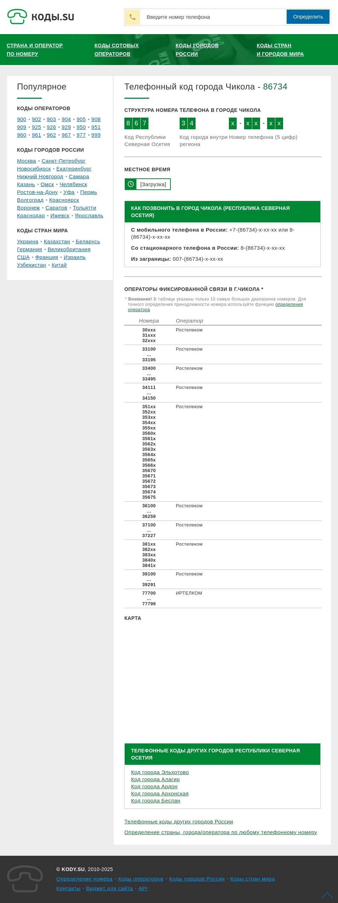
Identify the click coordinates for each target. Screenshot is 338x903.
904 (66, 119)
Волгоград (30, 200)
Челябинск (73, 184)
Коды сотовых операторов (117, 50)
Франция (46, 257)
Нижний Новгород (40, 176)
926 (51, 127)
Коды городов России (197, 50)
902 (36, 119)
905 (81, 119)
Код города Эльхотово (160, 772)
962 (51, 135)
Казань (26, 184)
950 (81, 127)
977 (81, 135)
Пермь (88, 192)
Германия (29, 249)
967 (66, 135)
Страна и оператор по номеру (35, 50)
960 (21, 135)
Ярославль (89, 215)
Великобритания (68, 249)
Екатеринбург (74, 169)
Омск (47, 184)
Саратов (56, 208)
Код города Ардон (154, 786)
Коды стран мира (252, 879)
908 (96, 119)
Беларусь (88, 241)
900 (21, 119)
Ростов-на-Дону (37, 192)
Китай (59, 265)
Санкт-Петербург (63, 161)
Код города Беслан (155, 800)
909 (21, 127)
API (143, 888)
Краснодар (31, 215)
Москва (26, 161)
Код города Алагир (155, 779)
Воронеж (28, 208)
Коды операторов (141, 879)
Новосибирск (34, 169)
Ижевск (59, 215)
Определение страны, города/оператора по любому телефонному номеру (220, 832)
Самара (79, 176)
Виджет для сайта (109, 888)
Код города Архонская (160, 793)
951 (96, 127)
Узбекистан (31, 265)
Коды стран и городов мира (280, 50)
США (23, 257)
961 (36, 135)
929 (66, 127)
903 (51, 119)
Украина (27, 241)
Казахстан (57, 241)
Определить (308, 16)
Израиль (75, 257)
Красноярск (64, 200)
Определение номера (84, 879)
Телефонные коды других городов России (178, 821)
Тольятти (84, 208)
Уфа (69, 192)
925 (36, 127)
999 (96, 135)
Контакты (68, 888)
